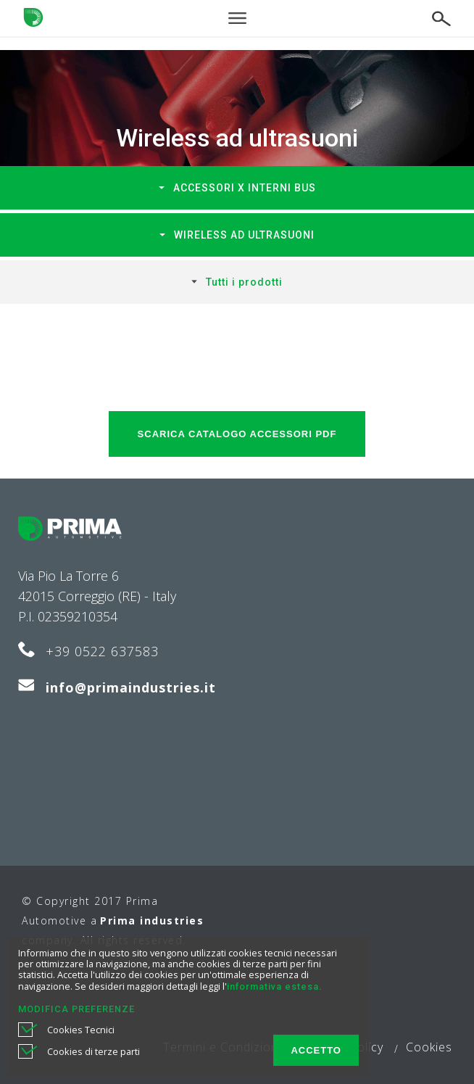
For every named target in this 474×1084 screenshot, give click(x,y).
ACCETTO (316, 1050)
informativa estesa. (274, 986)
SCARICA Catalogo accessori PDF (237, 434)
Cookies (429, 1047)
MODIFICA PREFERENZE (76, 1009)
